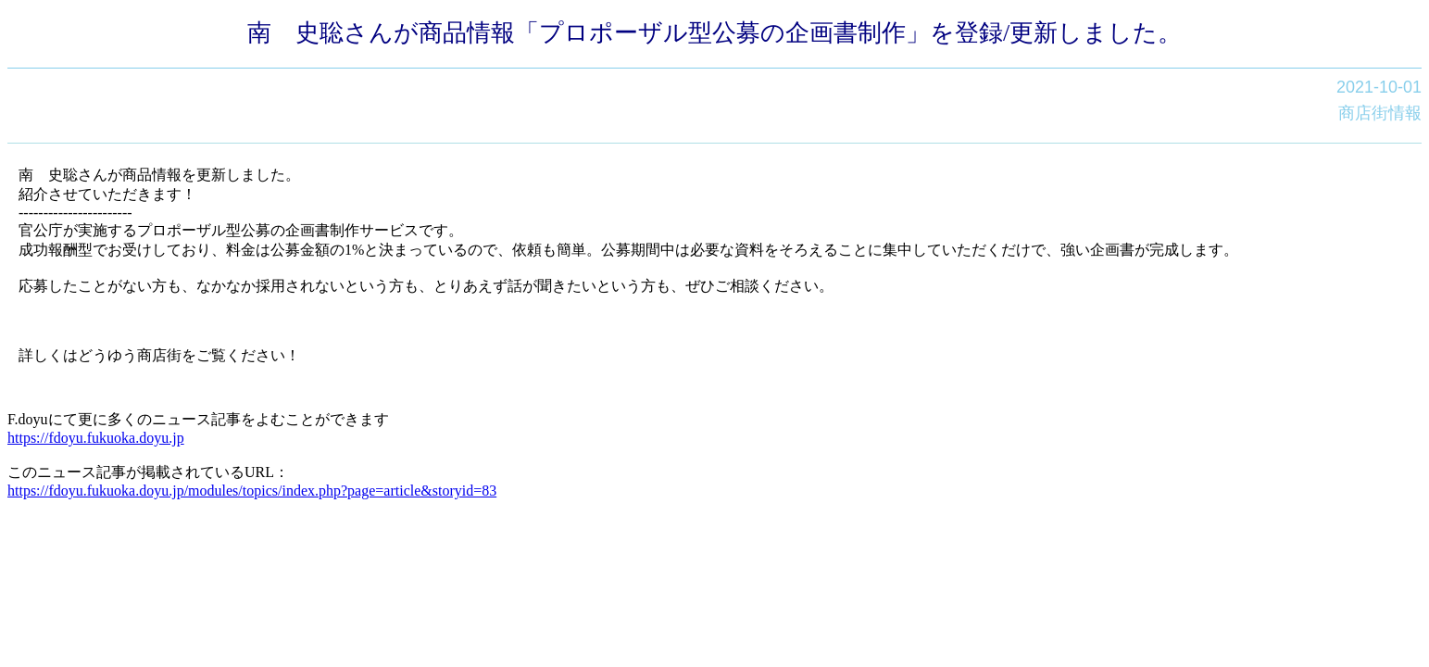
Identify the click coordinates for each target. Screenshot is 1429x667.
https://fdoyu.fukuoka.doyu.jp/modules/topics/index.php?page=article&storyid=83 (251, 490)
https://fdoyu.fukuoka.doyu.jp (95, 438)
